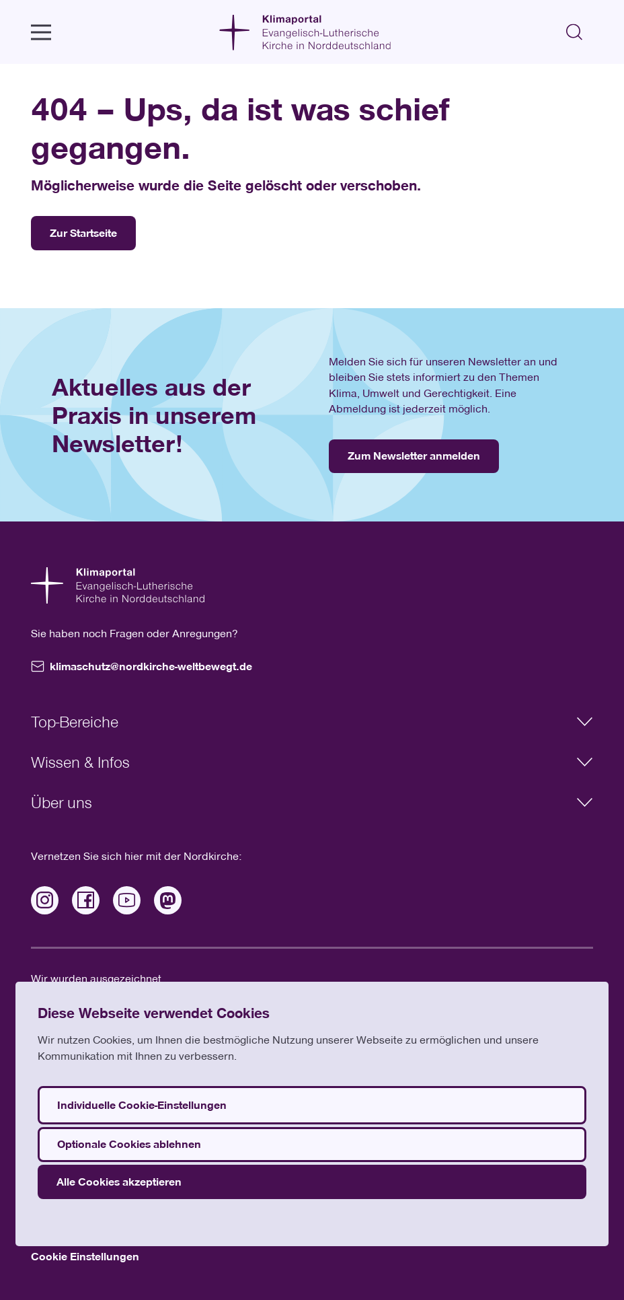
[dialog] (312, 1114)
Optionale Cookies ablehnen (129, 1144)
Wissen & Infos (311, 761)
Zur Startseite (83, 233)
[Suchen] (574, 31)
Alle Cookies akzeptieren (119, 1181)
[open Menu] (41, 32)
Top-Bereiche (311, 721)
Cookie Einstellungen (85, 1256)
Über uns (311, 802)
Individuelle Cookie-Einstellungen (142, 1105)
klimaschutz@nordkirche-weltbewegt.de (141, 666)
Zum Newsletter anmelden (414, 455)
